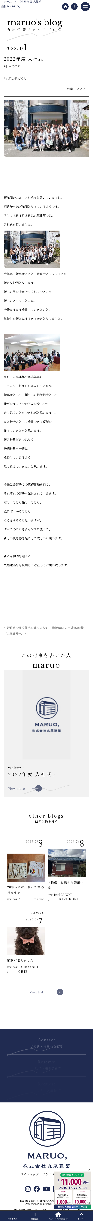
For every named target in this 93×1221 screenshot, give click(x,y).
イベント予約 (11, 1216)
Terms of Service (52, 1203)
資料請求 (34, 1216)
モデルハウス (58, 1216)
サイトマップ (29, 1174)
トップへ (81, 1216)
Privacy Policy (32, 1203)
